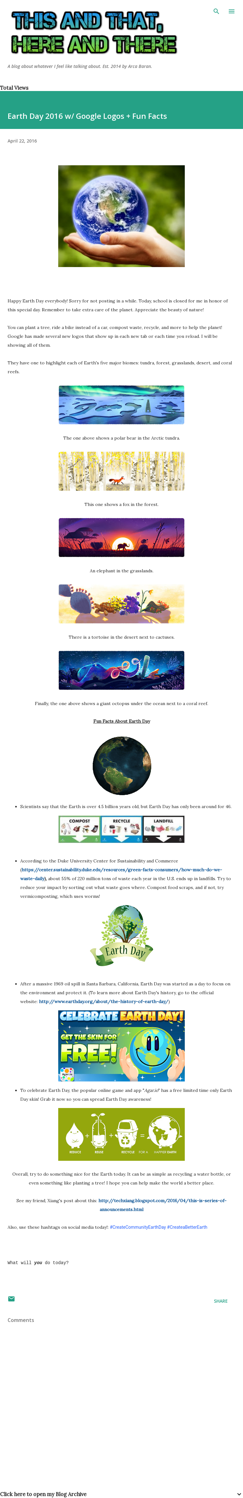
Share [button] (221, 1301)
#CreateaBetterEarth (187, 1227)
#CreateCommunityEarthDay (138, 1227)
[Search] (216, 11)
